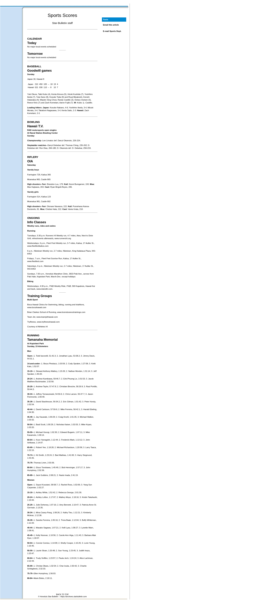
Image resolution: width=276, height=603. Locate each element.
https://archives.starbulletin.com (73, 596)
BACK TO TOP (62, 594)
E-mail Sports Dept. (112, 31)
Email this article (111, 25)
